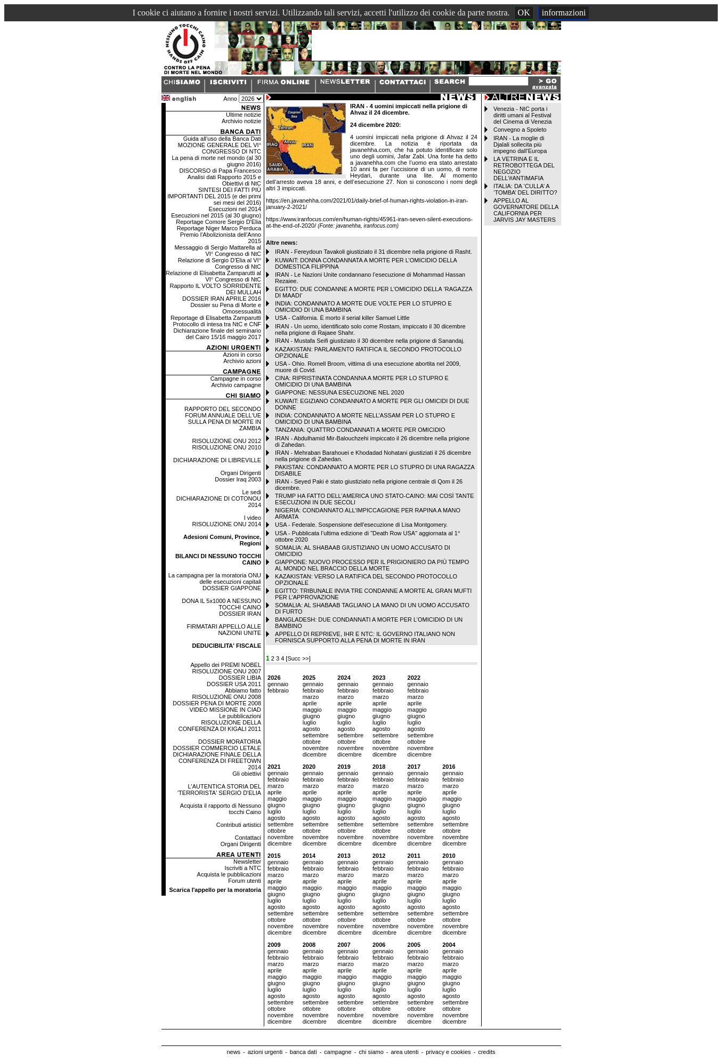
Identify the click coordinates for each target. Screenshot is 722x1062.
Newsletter (247, 861)
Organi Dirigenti (241, 473)
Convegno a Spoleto (520, 129)
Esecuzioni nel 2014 (235, 209)
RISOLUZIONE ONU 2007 (226, 671)
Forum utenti (244, 881)
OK (524, 12)
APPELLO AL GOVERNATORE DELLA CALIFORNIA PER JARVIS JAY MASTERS (525, 210)
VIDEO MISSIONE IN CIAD (225, 709)
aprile (310, 703)
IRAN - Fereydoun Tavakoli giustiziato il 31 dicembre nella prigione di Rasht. (373, 251)
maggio (312, 709)
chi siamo (371, 1052)
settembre (316, 735)
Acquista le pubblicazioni (229, 874)
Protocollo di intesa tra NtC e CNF (217, 324)
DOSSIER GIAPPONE (231, 588)
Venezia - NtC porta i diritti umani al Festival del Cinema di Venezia (522, 115)
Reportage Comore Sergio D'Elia (218, 222)
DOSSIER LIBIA (240, 677)
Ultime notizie (243, 114)
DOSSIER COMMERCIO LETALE (217, 748)
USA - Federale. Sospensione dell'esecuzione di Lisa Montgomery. (361, 524)
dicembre (315, 754)
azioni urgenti (265, 1052)
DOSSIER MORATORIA (229, 741)
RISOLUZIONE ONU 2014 (226, 524)
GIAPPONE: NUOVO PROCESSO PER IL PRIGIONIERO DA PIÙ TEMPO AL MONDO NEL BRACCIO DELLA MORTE (372, 565)
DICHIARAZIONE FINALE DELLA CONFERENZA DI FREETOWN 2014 (217, 760)
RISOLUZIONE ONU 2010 (226, 447)
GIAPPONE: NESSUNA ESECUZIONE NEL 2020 (339, 392)
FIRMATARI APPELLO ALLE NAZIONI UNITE (223, 629)
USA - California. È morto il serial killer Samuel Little (342, 318)
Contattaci (248, 837)
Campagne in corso (235, 378)
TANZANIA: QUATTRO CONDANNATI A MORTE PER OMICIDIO (360, 430)
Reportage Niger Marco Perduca (219, 228)
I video (252, 517)
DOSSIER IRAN (240, 613)
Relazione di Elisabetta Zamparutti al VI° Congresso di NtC (213, 276)
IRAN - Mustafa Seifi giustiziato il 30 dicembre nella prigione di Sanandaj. (370, 340)
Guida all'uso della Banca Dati (222, 138)
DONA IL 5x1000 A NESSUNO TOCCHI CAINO (221, 604)
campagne (337, 1052)
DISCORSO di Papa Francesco (220, 170)
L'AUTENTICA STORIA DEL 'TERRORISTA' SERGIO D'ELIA (219, 789)
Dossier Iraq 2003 (238, 479)
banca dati (303, 1052)
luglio (310, 722)
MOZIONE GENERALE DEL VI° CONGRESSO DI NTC (219, 148)
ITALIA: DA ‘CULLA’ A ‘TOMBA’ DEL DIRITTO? (525, 189)
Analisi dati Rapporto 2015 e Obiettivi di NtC (224, 180)
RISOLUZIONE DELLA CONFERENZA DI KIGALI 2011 (220, 725)
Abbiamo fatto (243, 690)
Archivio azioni (242, 361)
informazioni (564, 12)
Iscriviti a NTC (243, 868)
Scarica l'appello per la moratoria (215, 890)
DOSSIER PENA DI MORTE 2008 (217, 703)
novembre (316, 748)
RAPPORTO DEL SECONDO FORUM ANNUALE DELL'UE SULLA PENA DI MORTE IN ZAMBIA (222, 418)
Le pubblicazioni (240, 716)
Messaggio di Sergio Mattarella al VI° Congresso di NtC (217, 250)
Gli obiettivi (246, 773)
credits (486, 1052)
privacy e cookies (448, 1052)
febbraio (278, 690)
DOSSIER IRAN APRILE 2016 (221, 298)
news (233, 1052)
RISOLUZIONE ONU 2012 (226, 441)
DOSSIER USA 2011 (234, 684)
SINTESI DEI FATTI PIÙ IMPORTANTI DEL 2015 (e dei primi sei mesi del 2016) (214, 196)
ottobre (312, 741)
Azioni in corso (242, 354)
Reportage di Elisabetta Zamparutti (216, 318)
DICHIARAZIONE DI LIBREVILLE (217, 460)
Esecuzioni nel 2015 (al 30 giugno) (216, 215)
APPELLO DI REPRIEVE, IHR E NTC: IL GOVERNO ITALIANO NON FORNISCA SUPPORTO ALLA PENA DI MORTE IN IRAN (365, 637)
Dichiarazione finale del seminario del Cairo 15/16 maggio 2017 (217, 333)
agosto (311, 729)
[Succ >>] (298, 658)
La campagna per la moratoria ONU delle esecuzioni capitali (214, 578)
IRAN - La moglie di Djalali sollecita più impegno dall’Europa (520, 144)
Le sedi (251, 492)
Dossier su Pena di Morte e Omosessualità (225, 308)
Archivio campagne (236, 385)
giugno (311, 716)
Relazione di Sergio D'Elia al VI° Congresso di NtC (219, 263)
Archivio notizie (241, 121)
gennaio (277, 684)
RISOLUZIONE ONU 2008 (226, 697)
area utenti (404, 1052)
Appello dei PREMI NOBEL (225, 665)
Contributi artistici (238, 825)
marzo (311, 697)
